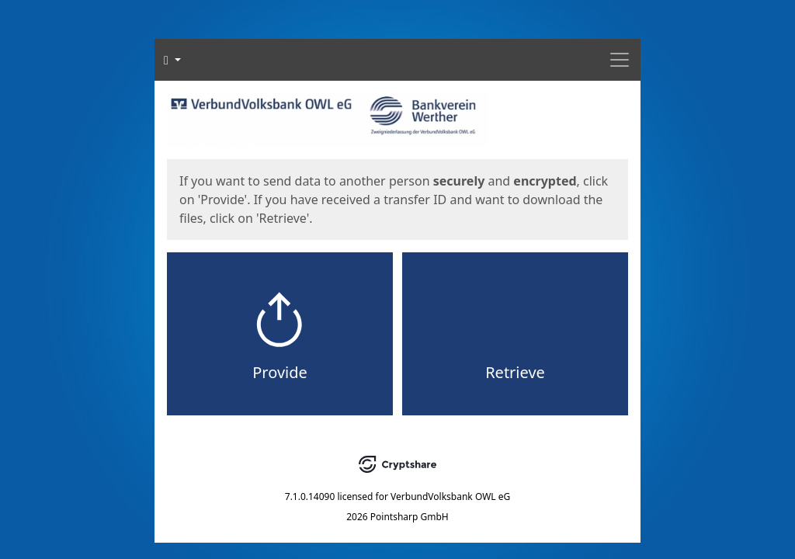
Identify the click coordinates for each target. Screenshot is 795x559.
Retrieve (515, 372)
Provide (279, 372)
